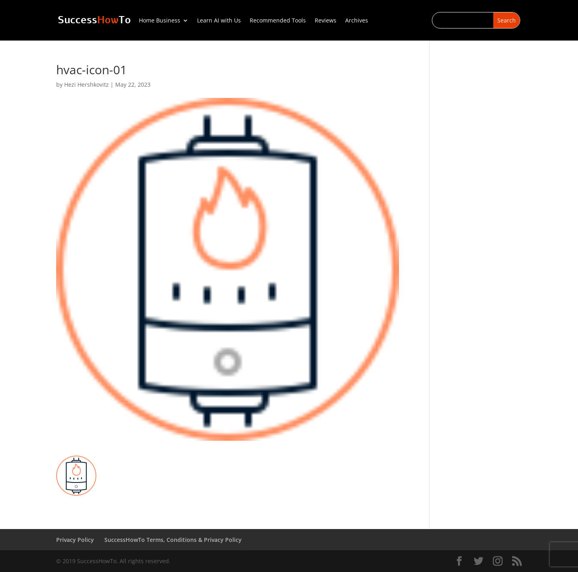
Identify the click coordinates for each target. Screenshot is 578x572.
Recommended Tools (278, 21)
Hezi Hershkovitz (86, 84)
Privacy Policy (75, 540)
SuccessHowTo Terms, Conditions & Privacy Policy (173, 540)
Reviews (325, 21)
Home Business (159, 21)
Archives (356, 21)
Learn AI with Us (219, 21)
